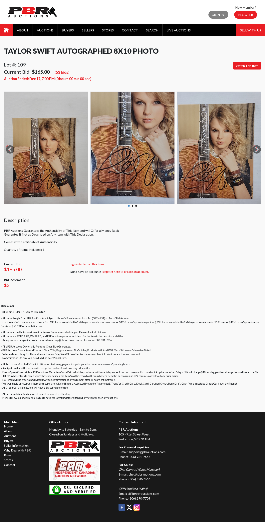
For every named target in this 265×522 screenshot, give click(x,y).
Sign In (218, 14)
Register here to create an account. (125, 271)
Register (245, 14)
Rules (7, 455)
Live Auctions (179, 30)
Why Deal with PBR (17, 450)
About (23, 30)
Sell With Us (250, 30)
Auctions (45, 30)
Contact (130, 30)
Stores (108, 30)
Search (152, 30)
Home (8, 426)
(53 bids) (62, 72)
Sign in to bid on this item (87, 264)
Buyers (68, 30)
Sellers (88, 30)
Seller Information (16, 445)
